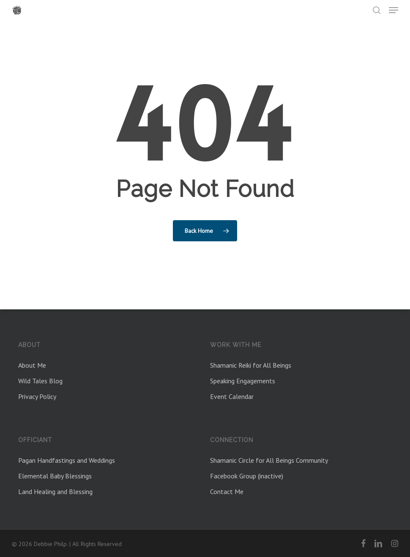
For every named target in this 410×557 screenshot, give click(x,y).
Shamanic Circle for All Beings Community (269, 460)
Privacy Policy (37, 396)
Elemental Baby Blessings (55, 476)
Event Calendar (232, 396)
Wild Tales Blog (40, 381)
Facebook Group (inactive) (246, 476)
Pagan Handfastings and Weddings (66, 460)
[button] (393, 10)
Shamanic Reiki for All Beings (250, 365)
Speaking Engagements (242, 381)
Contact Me (226, 491)
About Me (32, 365)
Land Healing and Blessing (55, 491)
